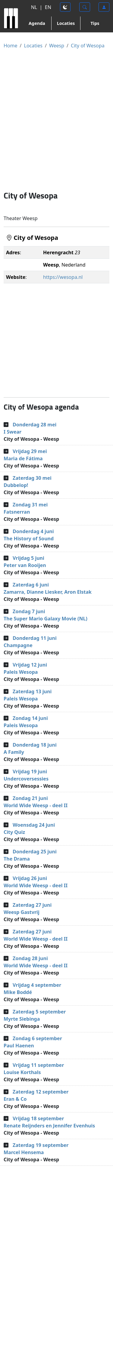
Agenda (37, 23)
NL (34, 7)
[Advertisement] (56, 120)
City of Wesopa (88, 45)
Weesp (56, 45)
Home (10, 45)
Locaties (66, 23)
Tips (95, 23)
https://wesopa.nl (63, 277)
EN (48, 7)
